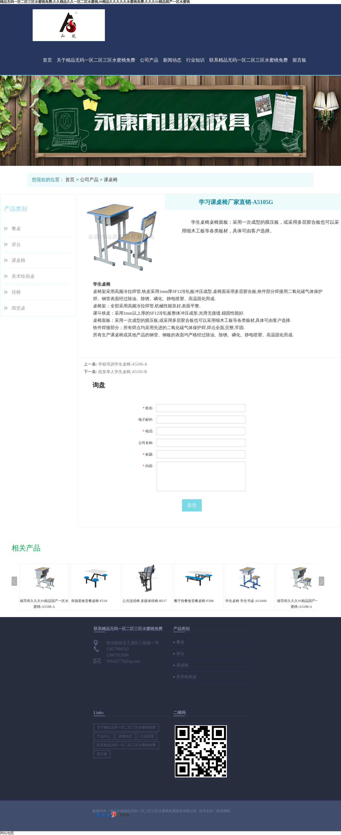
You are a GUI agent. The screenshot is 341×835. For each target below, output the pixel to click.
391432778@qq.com (123, 661)
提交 (192, 505)
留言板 (299, 60)
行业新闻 (147, 736)
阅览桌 (18, 308)
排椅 (16, 292)
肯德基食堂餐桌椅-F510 (89, 601)
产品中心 (104, 736)
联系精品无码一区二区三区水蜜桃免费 (248, 60)
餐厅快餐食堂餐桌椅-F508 (194, 601)
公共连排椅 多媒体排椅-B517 (145, 601)
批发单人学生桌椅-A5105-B (122, 372)
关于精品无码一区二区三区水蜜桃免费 (96, 60)
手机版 (124, 815)
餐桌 (16, 228)
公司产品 (149, 60)
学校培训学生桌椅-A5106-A (122, 364)
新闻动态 (172, 60)
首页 (47, 60)
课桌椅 (111, 179)
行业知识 (195, 60)
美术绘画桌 (23, 276)
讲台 (16, 244)
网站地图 (7, 833)
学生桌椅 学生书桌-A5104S (245, 601)
